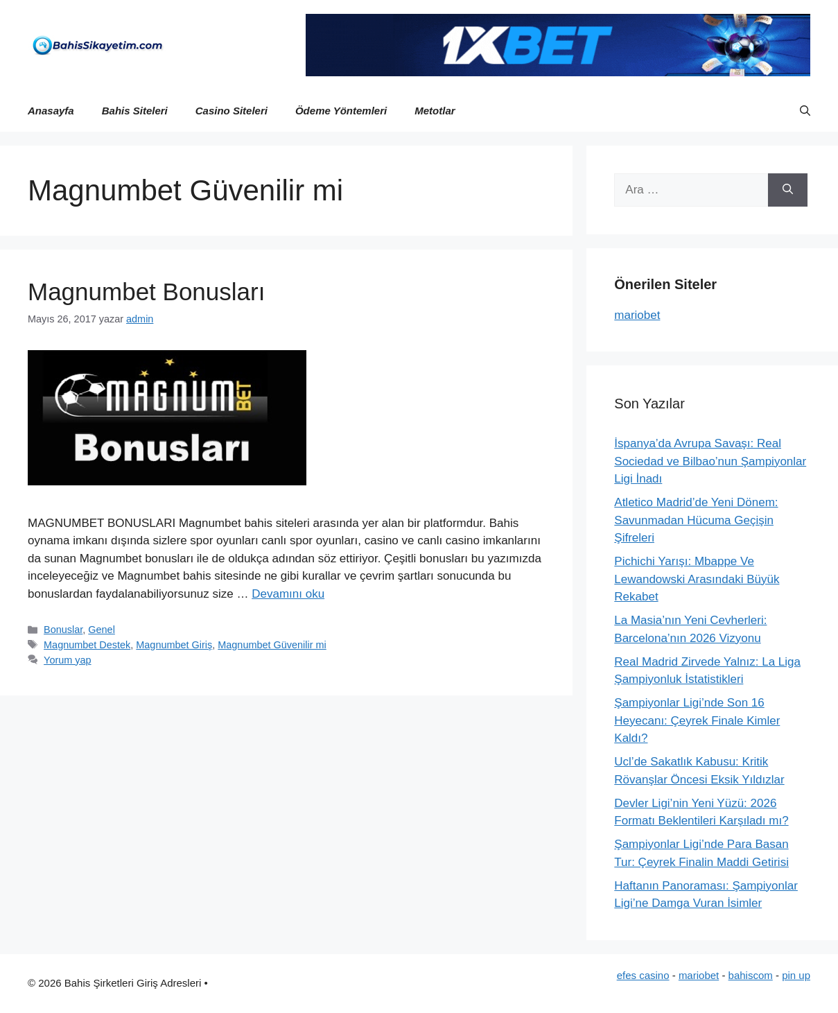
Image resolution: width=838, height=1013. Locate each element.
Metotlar (434, 110)
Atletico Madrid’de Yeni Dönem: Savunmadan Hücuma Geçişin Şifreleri (696, 520)
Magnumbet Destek (87, 644)
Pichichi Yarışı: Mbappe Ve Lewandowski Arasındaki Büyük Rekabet (696, 579)
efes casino (643, 975)
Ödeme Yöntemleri (341, 110)
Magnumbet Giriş (174, 644)
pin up (796, 975)
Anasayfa (51, 110)
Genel (101, 629)
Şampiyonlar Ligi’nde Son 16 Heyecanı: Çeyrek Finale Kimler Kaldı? (697, 720)
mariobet (637, 315)
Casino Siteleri (231, 110)
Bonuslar (63, 629)
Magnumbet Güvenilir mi (272, 644)
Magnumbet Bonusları (146, 291)
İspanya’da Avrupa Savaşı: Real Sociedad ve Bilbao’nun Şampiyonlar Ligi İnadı (710, 461)
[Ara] (788, 190)
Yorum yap (67, 660)
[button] (805, 111)
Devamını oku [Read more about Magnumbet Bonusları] (288, 593)
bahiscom (750, 975)
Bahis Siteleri (135, 110)
